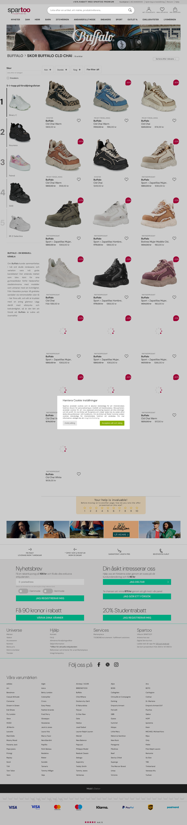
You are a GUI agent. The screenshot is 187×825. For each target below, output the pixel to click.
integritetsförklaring (91, 418)
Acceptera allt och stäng (112, 423)
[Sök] (130, 10)
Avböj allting (70, 423)
